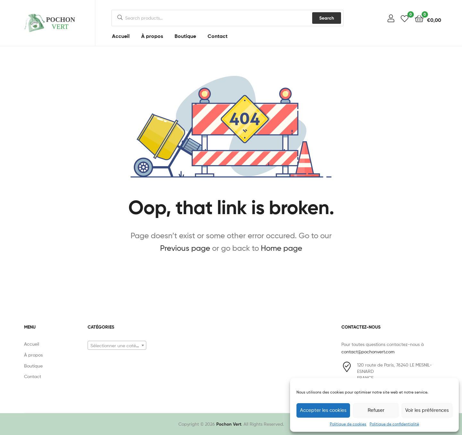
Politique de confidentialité (394, 423)
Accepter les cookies (323, 410)
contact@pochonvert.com (368, 351)
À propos (152, 36)
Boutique (185, 36)
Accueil (121, 36)
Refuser (376, 410)
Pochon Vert (228, 424)
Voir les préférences (427, 410)
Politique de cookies (348, 423)
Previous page (185, 248)
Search (326, 18)
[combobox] (117, 345)
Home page (281, 248)
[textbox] (117, 345)
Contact (217, 36)
